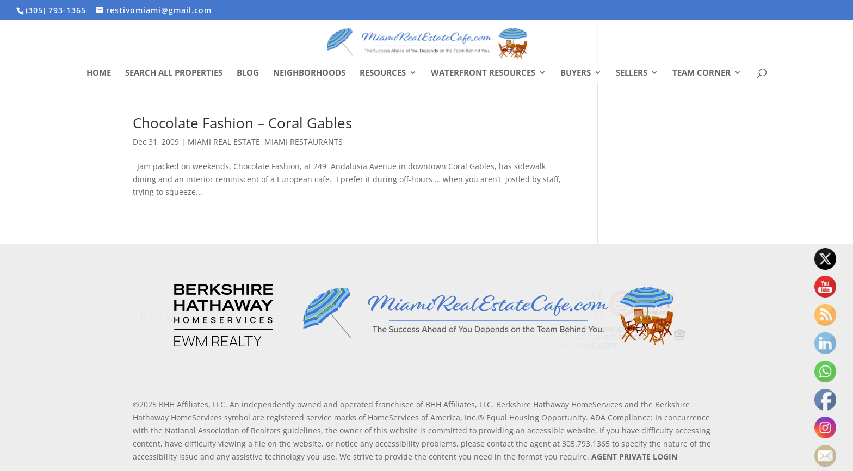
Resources (383, 73)
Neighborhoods (309, 73)
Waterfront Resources (483, 73)
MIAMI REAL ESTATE (224, 142)
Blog (248, 73)
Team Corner (701, 73)
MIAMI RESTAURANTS (303, 142)
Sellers (631, 73)
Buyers (575, 73)
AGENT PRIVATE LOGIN (634, 456)
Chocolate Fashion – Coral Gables (242, 123)
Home (98, 73)
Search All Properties (173, 73)
